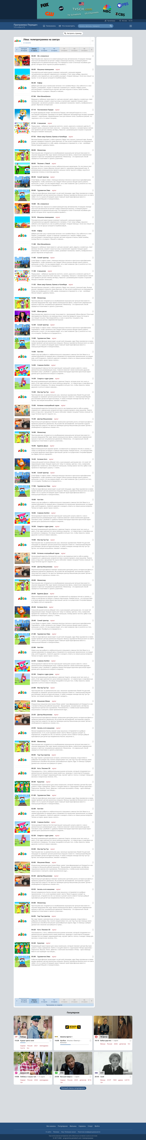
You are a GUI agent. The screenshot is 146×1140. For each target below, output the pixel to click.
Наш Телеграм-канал (68, 1132)
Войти (97, 1126)
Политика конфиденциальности (89, 1132)
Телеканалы (49, 26)
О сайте (48, 1132)
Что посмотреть (67, 26)
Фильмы (73, 1126)
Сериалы (82, 1126)
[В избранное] (93, 56)
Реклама (56, 1132)
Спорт (90, 1126)
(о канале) (27, 43)
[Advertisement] (54, 983)
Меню (92, 41)
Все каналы (51, 1126)
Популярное (63, 1126)
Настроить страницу (74, 33)
